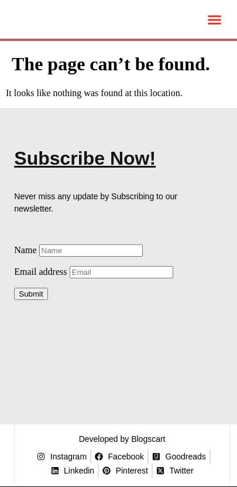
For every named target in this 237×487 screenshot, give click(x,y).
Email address (93, 272)
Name (78, 250)
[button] (214, 19)
